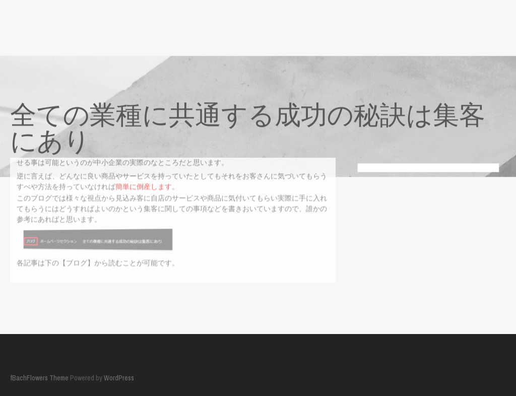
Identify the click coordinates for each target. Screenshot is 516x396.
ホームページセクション (81, 294)
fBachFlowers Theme (39, 375)
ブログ (20, 294)
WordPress (119, 375)
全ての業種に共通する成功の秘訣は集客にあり (206, 294)
